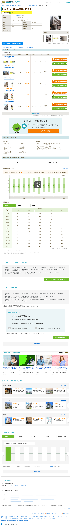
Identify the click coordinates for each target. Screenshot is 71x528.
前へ (3, 454)
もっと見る (63, 385)
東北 (5, 520)
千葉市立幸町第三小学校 (27, 495)
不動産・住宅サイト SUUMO (7, 5)
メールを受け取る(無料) (43, 131)
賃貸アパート (27, 516)
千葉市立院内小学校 (40, 495)
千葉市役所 (23, 485)
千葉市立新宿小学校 (15, 495)
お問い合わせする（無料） (59, 59)
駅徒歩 (33, 205)
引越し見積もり (25, 518)
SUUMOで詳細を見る (59, 63)
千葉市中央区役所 (14, 485)
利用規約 (48, 513)
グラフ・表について (64, 168)
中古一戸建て (62, 516)
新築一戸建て (57, 516)
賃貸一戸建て (33, 516)
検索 (68, 2)
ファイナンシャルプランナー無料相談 (48, 518)
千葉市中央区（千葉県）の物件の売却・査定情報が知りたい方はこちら (17, 47)
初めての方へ (34, 513)
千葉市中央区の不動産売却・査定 (12, 43)
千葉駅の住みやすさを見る (61, 337)
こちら (51, 466)
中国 (22, 520)
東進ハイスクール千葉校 (16, 501)
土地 (66, 516)
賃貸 (27, 12)
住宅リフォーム (8, 518)
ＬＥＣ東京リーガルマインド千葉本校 (29, 499)
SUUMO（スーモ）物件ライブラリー (11, 2)
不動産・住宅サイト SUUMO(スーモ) (8, 516)
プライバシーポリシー (56, 513)
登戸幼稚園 (28, 493)
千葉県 (29, 5)
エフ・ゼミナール (14, 499)
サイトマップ (41, 513)
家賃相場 (38, 516)
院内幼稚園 (13, 493)
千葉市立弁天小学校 (52, 495)
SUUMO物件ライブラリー (21, 5)
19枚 (5, 88)
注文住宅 (2, 518)
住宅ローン (31, 518)
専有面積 (6, 205)
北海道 (2, 520)
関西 (17, 520)
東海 (15, 520)
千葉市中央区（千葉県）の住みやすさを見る (56, 279)
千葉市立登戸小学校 (15, 497)
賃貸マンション (22, 516)
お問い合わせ (66, 513)
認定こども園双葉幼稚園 (39, 493)
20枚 (5, 99)
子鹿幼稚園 (20, 493)
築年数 (19, 205)
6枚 (5, 65)
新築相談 (20, 518)
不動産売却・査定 (15, 518)
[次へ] (68, 391)
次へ (68, 454)
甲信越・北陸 (11, 520)
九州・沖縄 (26, 520)
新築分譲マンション (44, 516)
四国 (20, 520)
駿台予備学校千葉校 (28, 501)
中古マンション (51, 516)
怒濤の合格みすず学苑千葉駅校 (47, 499)
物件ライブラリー (37, 518)
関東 (7, 520)
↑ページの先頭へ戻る (66, 508)
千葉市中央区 (35, 5)
